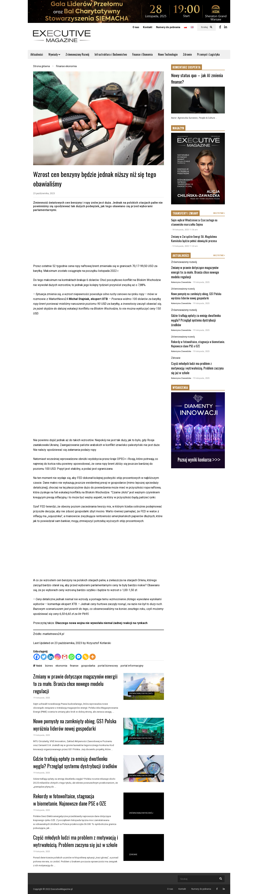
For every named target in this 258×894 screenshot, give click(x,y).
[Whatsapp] (71, 657)
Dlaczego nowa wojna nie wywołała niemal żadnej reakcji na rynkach (101, 623)
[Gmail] (64, 657)
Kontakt (147, 27)
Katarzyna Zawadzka (181, 282)
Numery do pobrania (168, 27)
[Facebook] (37, 657)
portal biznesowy (108, 665)
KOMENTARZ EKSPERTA (186, 67)
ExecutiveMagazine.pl (62, 889)
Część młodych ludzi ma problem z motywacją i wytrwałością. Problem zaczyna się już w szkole (75, 841)
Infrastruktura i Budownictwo (111, 54)
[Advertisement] (98, 238)
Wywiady (54, 54)
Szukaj (206, 27)
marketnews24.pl (53, 634)
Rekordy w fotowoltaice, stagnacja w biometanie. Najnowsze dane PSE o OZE (69, 799)
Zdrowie (187, 54)
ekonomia (61, 665)
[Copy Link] (85, 657)
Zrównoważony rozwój (141, 693)
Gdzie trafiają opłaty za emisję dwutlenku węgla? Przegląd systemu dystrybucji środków (75, 762)
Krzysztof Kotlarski (99, 643)
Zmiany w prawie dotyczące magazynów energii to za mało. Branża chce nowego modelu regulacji (75, 684)
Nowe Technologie (168, 54)
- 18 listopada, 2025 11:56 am (184, 230)
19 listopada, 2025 (41, 698)
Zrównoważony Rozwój (77, 54)
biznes (49, 665)
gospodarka (88, 665)
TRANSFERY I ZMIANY (185, 213)
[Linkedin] (50, 657)
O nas (136, 27)
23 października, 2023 (44, 193)
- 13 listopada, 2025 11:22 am (184, 246)
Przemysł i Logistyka (208, 54)
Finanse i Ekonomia (142, 54)
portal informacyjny (132, 665)
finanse (74, 665)
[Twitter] (43, 657)
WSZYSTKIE (219, 213)
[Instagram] (57, 657)
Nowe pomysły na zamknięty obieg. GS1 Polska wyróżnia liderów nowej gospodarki (74, 724)
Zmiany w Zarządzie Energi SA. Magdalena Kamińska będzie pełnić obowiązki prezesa (194, 238)
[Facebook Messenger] (78, 657)
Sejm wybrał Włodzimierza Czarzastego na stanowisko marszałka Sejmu (194, 222)
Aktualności (36, 54)
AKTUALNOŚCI (181, 255)
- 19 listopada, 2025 (200, 282)
